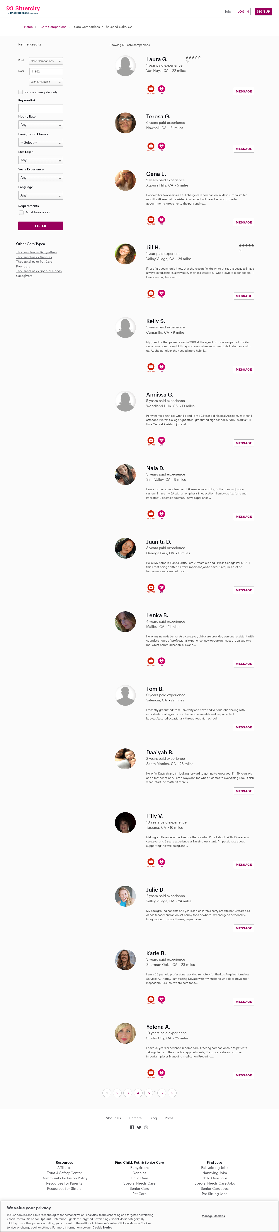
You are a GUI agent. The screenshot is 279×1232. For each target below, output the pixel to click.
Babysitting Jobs (214, 1167)
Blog (153, 1118)
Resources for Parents (64, 1183)
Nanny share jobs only (41, 92)
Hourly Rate (27, 116)
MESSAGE (244, 91)
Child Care (139, 1178)
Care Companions (53, 27)
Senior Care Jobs (215, 1188)
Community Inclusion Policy (64, 1178)
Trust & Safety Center (64, 1173)
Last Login (26, 151)
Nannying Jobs (214, 1173)
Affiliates (64, 1167)
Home (28, 27)
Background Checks (33, 134)
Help (227, 11)
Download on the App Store (139, 1145)
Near (21, 70)
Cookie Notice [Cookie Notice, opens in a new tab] (102, 1227)
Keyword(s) (26, 100)
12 (161, 1093)
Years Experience (31, 169)
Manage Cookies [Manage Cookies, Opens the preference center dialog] (213, 1216)
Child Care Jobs (215, 1178)
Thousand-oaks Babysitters (36, 252)
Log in (243, 11)
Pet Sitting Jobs (214, 1194)
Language (25, 187)
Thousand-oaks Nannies (34, 257)
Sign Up (263, 11)
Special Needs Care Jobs (214, 1183)
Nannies (139, 1173)
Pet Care (139, 1194)
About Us (113, 1118)
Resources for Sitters (64, 1188)
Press (169, 1118)
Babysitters (139, 1167)
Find (21, 60)
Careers (135, 1118)
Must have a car (38, 212)
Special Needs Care (139, 1183)
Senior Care (139, 1188)
